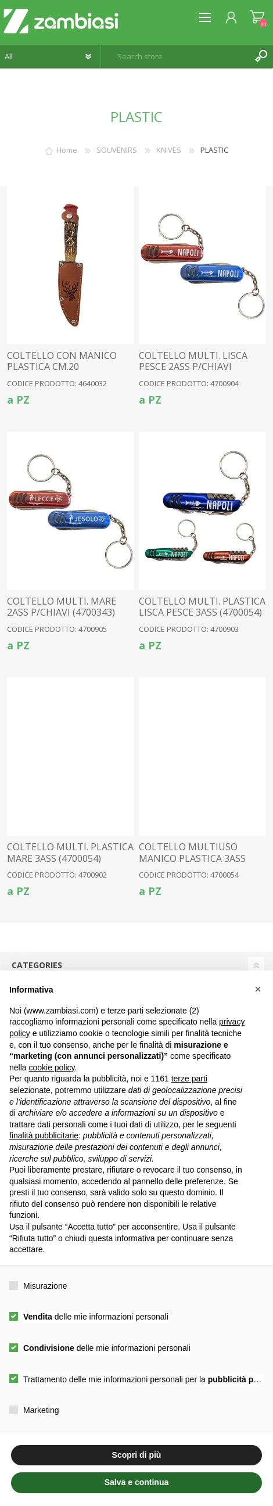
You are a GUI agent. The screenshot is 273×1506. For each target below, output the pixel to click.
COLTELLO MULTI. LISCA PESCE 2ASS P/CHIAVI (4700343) (193, 367)
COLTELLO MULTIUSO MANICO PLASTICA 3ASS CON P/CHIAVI (192, 858)
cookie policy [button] (51, 1067)
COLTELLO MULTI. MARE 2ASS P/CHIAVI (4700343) (61, 607)
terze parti (189, 1078)
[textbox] (175, 56)
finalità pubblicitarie (43, 1135)
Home (66, 150)
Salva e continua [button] (136, 1482)
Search (261, 56)
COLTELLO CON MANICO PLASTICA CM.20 (62, 361)
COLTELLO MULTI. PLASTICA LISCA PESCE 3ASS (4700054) (202, 607)
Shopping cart (257, 17)
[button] (258, 989)
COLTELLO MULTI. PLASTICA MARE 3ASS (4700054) (70, 853)
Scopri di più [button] (136, 1455)
